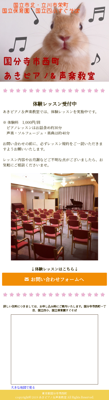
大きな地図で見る (23, 387)
